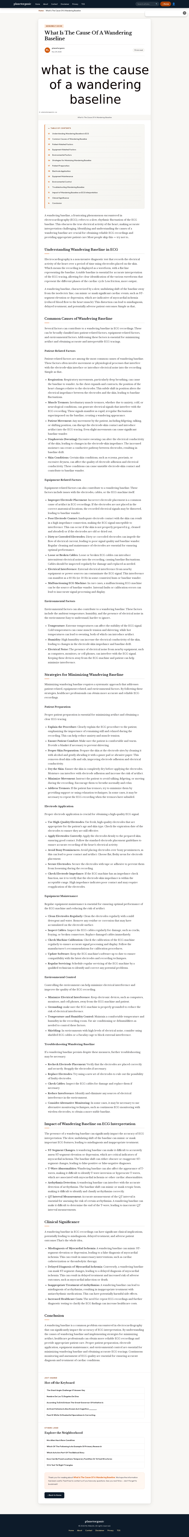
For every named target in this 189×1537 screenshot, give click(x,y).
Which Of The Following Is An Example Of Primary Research (74, 1446)
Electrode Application (61, 171)
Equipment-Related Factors (64, 149)
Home (37, 4)
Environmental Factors (62, 155)
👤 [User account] (173, 4)
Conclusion (57, 203)
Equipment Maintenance (62, 176)
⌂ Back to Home (54, 1495)
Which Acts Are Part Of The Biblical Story (65, 1452)
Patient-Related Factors (62, 144)
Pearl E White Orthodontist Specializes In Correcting (71, 1415)
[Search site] (147, 4)
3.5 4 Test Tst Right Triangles (60, 1465)
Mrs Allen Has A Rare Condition (61, 1440)
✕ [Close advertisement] (184, 13)
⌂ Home (165, 4)
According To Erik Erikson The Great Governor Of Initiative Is (75, 1402)
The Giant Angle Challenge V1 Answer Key (66, 1390)
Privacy (75, 4)
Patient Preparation (60, 166)
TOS (83, 4)
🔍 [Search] (157, 4)
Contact (54, 4)
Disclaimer (65, 4)
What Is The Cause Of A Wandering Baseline (94, 1477)
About (45, 4)
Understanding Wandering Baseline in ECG (70, 133)
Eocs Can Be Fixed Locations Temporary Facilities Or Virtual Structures (79, 1459)
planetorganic (22, 3)
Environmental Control (62, 182)
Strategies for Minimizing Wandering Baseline (71, 160)
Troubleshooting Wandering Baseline (68, 187)
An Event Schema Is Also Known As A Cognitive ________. (72, 1409)
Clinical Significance (60, 198)
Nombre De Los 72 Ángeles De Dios (63, 1396)
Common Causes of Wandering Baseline (69, 139)
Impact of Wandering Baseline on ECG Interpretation (75, 192)
